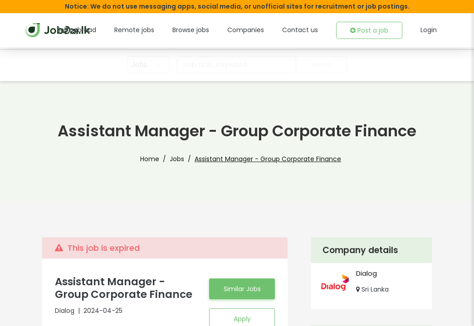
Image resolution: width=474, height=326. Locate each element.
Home (159, 159)
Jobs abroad (98, 30)
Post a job (371, 30)
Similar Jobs (242, 288)
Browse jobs (205, 30)
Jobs (184, 159)
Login (429, 30)
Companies (257, 30)
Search (322, 64)
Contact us (306, 30)
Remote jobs (152, 30)
